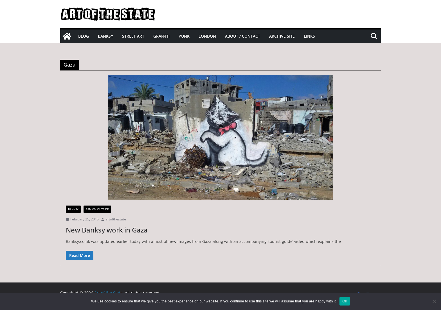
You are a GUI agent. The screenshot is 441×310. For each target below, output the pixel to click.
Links (309, 36)
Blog (83, 36)
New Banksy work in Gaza (107, 229)
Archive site (282, 36)
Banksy (105, 36)
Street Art (133, 36)
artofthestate (115, 219)
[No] (434, 301)
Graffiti (161, 36)
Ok (344, 301)
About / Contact (242, 36)
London (207, 36)
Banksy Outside (97, 209)
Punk (184, 36)
